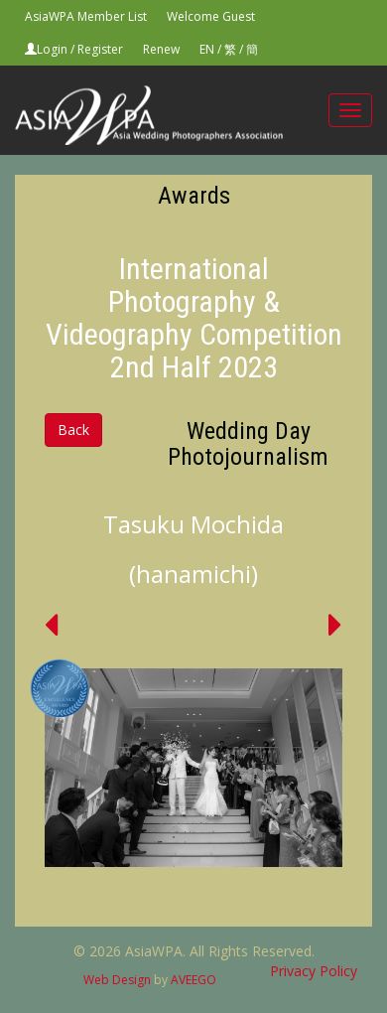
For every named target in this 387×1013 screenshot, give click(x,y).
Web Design (117, 979)
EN (206, 49)
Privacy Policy (313, 970)
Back (73, 429)
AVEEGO (193, 979)
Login (52, 49)
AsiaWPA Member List (86, 16)
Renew (161, 49)
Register (100, 49)
